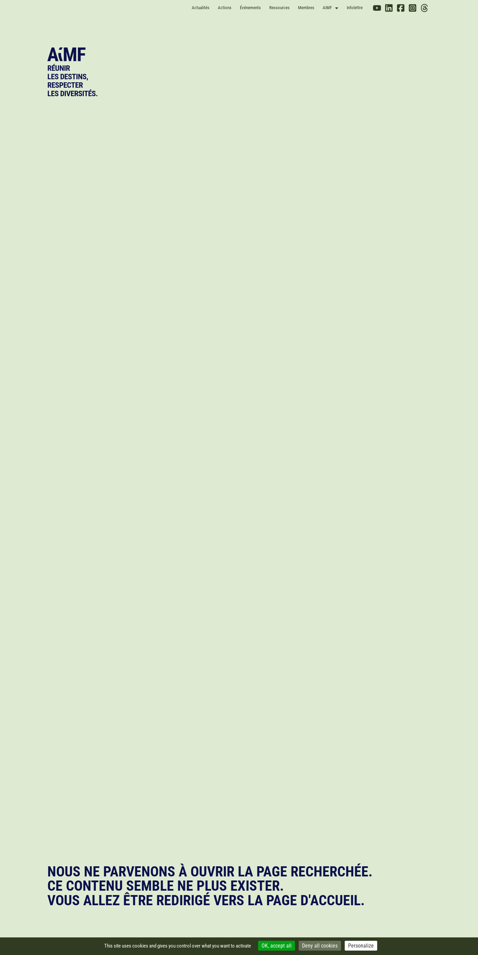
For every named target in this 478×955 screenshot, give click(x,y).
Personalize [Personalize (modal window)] (361, 945)
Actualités (200, 7)
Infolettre (355, 7)
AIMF (330, 8)
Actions (224, 7)
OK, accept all (276, 945)
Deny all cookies (320, 945)
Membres (306, 7)
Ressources (279, 7)
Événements (250, 7)
